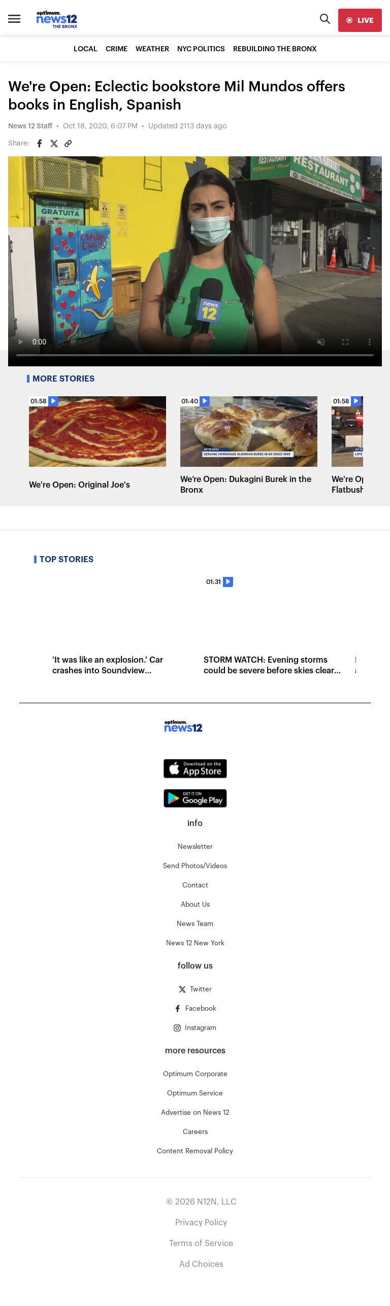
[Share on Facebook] (40, 144)
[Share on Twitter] (54, 144)
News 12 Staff (30, 126)
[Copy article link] (68, 144)
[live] (360, 20)
